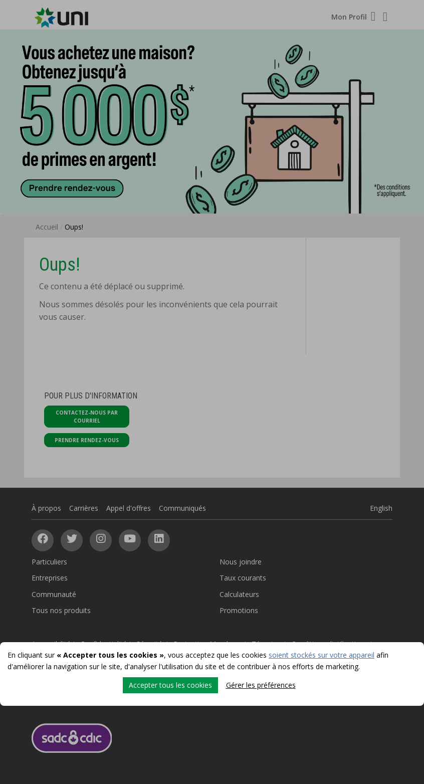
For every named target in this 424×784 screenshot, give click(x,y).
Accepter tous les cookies (170, 685)
